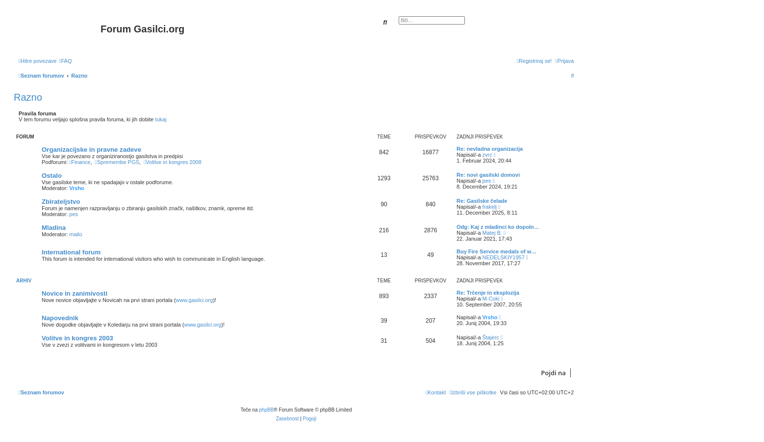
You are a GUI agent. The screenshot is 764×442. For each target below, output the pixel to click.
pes (487, 181)
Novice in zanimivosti (74, 293)
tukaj (160, 119)
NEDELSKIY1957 (504, 257)
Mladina (54, 227)
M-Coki (491, 299)
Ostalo (52, 175)
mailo (75, 234)
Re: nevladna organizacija (490, 149)
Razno (28, 97)
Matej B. (492, 233)
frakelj (490, 207)
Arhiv (23, 280)
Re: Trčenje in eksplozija (488, 293)
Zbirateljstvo (61, 201)
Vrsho (76, 188)
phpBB (266, 410)
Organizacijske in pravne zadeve (91, 149)
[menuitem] (65, 61)
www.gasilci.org (194, 300)
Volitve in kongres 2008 (173, 162)
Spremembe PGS (117, 162)
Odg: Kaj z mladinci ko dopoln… (498, 227)
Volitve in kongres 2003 (77, 338)
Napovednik (60, 318)
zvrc (487, 155)
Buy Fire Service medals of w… (496, 251)
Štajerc (491, 337)
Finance (79, 162)
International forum (71, 252)
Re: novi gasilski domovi (488, 175)
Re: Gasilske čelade (482, 201)
